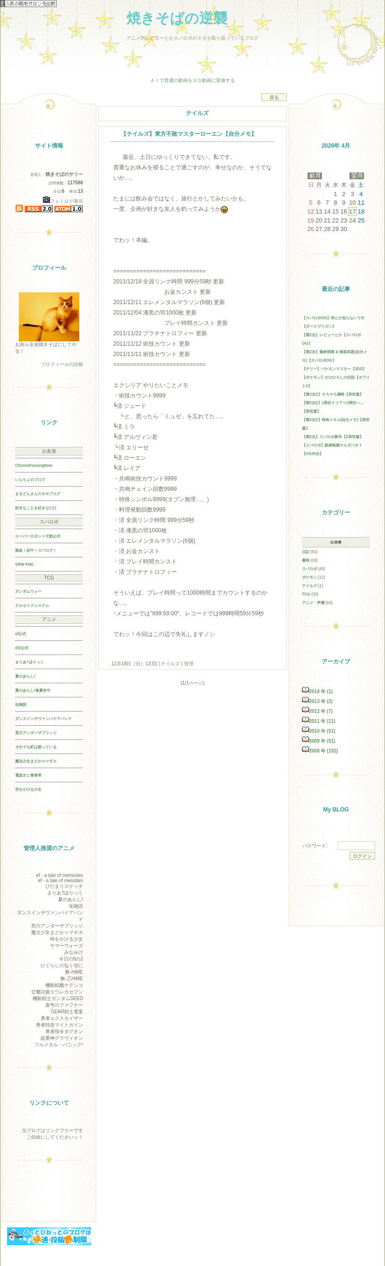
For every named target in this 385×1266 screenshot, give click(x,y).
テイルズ (171, 663)
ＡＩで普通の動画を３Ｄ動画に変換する (192, 80)
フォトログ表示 (63, 201)
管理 (188, 663)
